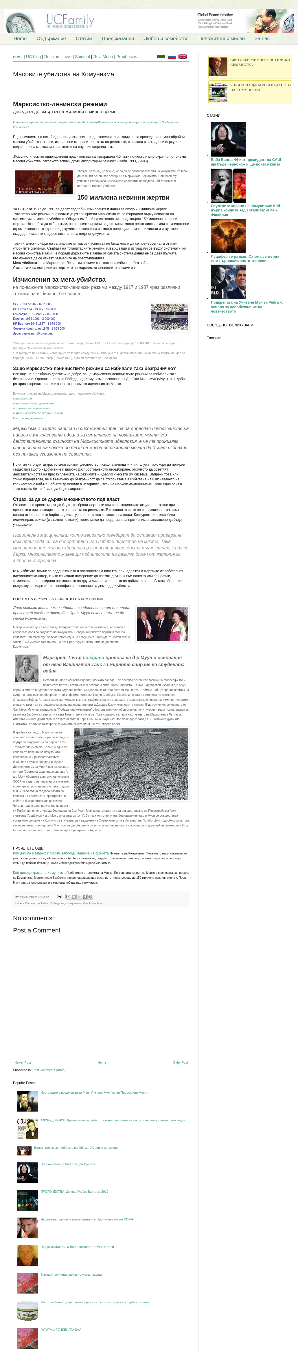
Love (66, 56)
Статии (84, 38)
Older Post (180, 1062)
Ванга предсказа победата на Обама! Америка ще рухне (76, 1147)
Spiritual (83, 56)
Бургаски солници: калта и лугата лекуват (71, 1274)
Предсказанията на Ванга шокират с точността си (77, 1246)
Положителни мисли (221, 38)
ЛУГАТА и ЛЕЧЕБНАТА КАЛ (61, 1329)
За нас (262, 38)
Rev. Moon (103, 56)
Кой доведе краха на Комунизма (39, 873)
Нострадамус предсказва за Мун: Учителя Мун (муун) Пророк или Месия (94, 1092)
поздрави (93, 657)
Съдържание (51, 38)
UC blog (33, 56)
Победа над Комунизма (66, 903)
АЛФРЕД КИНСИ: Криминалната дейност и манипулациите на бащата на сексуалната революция (113, 1120)
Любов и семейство (166, 38)
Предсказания (118, 38)
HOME (18, 57)
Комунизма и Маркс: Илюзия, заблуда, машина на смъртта (61, 853)
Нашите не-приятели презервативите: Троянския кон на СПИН (87, 1219)
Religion (52, 56)
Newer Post (22, 1062)
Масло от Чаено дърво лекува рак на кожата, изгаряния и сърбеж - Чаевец (96, 1302)
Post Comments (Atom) (48, 1070)
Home (20, 38)
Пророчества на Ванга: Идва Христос (68, 1164)
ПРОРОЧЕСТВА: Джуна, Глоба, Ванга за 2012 (74, 1191)
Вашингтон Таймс (37, 903)
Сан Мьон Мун (92, 903)
